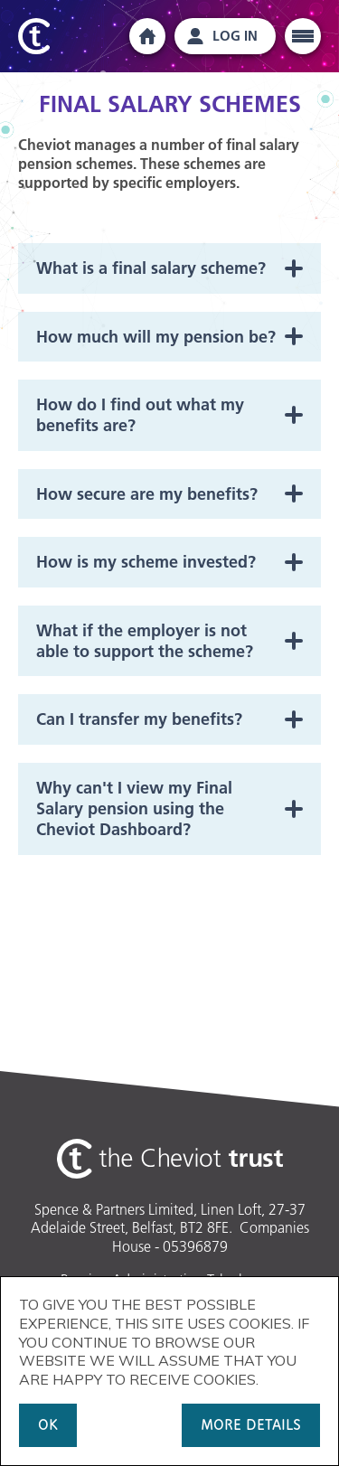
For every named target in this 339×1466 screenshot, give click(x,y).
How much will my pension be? (156, 336)
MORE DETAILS (251, 1425)
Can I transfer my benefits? (139, 719)
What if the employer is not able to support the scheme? (144, 641)
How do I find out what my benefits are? (140, 415)
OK (48, 1425)
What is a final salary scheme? (151, 268)
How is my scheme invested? (146, 561)
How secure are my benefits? (147, 494)
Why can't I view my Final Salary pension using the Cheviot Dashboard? (134, 809)
